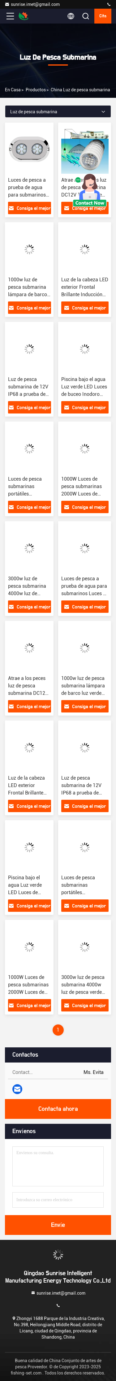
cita (102, 16)
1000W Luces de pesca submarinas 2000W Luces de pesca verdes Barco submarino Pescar (82, 494)
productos (36, 89)
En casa (13, 89)
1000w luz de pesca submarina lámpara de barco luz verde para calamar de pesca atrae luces (83, 693)
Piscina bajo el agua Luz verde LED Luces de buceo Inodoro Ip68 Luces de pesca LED (84, 394)
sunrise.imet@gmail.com (32, 4)
